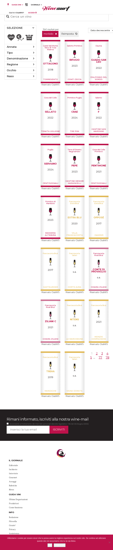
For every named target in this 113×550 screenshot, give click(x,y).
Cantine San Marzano (99, 130)
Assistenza (14, 533)
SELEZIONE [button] (15, 28)
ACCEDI (32, 13)
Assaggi (12, 481)
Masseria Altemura (50, 234)
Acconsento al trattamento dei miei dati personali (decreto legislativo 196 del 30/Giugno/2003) (49, 424)
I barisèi (98, 235)
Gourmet (13, 477)
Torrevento (50, 79)
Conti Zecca (74, 79)
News (11, 489)
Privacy (12, 529)
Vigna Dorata (74, 391)
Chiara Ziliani (98, 287)
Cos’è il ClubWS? (16, 13)
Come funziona (15, 507)
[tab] (20, 28)
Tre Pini (74, 131)
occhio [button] (11, 70)
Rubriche (13, 485)
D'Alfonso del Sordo (98, 78)
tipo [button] (10, 52)
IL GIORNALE (16, 460)
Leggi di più (60, 545)
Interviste (13, 473)
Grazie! (12, 525)
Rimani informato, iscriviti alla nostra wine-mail (47, 419)
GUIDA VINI (17, 5)
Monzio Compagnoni (99, 338)
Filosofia (13, 521)
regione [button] (12, 64)
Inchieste (13, 469)
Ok (50, 545)
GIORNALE (36, 5)
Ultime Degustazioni (18, 499)
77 (100, 357)
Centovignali (50, 183)
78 (107, 357)
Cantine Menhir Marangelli (75, 182)
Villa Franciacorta (74, 234)
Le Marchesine (74, 339)
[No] (109, 542)
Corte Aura (74, 287)
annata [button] (11, 46)
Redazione (13, 517)
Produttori (14, 503)
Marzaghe (50, 391)
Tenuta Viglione (50, 131)
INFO (11, 512)
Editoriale (13, 465)
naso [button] (10, 76)
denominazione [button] (17, 58)
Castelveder (50, 287)
